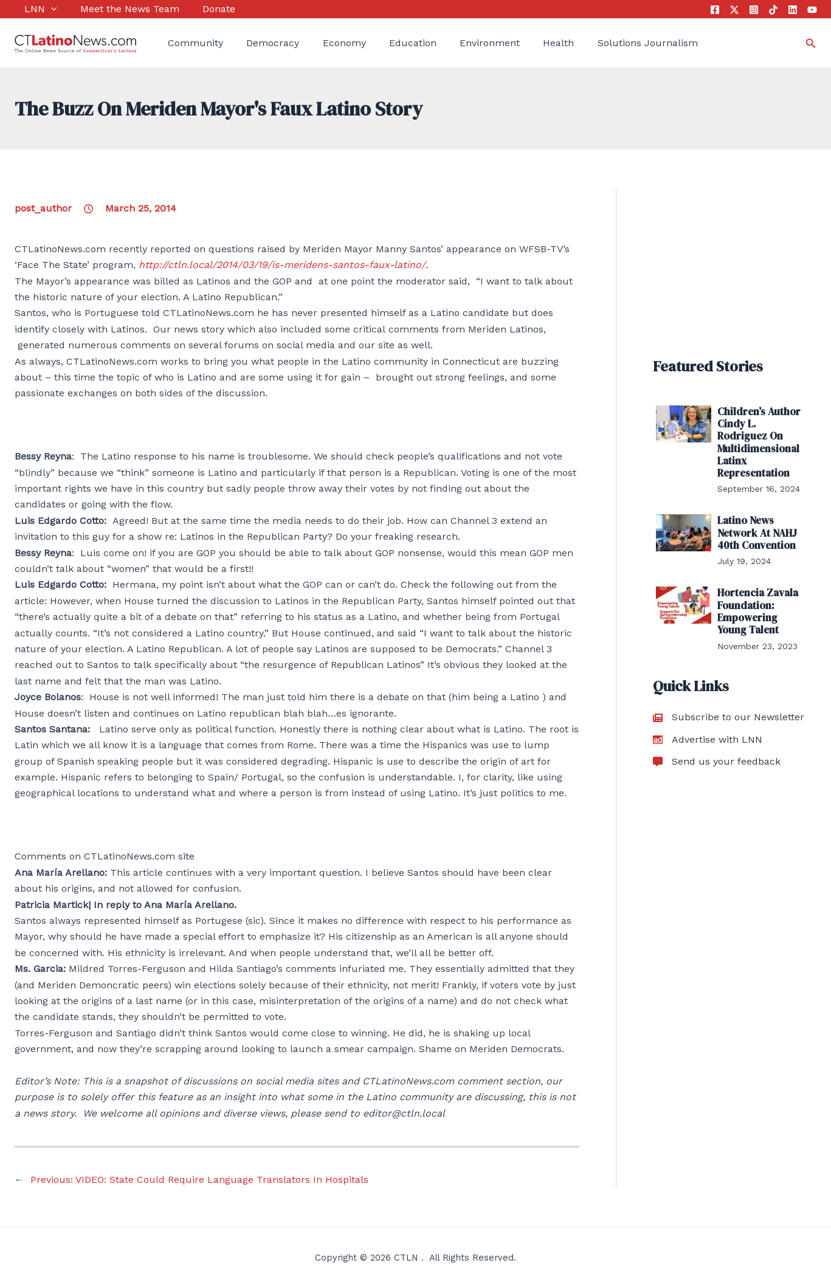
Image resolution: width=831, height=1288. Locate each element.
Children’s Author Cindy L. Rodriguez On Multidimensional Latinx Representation (760, 440)
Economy (323, 43)
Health (521, 43)
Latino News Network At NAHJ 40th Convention (755, 527)
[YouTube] (812, 10)
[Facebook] (715, 10)
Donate (198, 9)
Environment (459, 43)
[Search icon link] (810, 43)
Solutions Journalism (606, 43)
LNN (31, 9)
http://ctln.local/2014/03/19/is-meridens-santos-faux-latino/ (282, 264)
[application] (41, 9)
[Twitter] (734, 10)
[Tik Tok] (773, 10)
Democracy (257, 43)
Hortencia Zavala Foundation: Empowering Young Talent (761, 603)
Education (386, 43)
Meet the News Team (114, 9)
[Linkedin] (793, 10)
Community (185, 43)
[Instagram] (754, 10)
